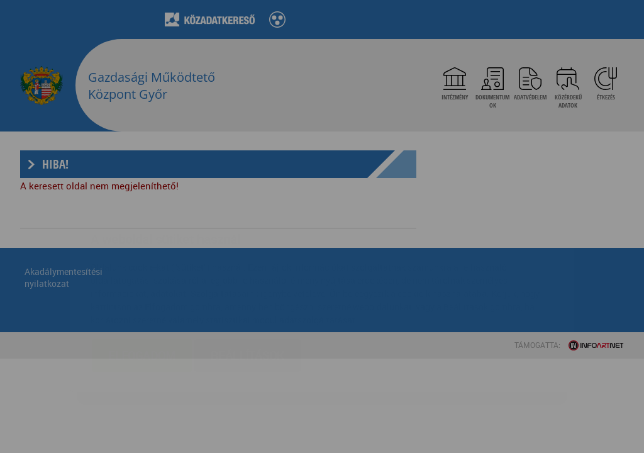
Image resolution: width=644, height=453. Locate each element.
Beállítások (247, 280)
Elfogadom (141, 280)
